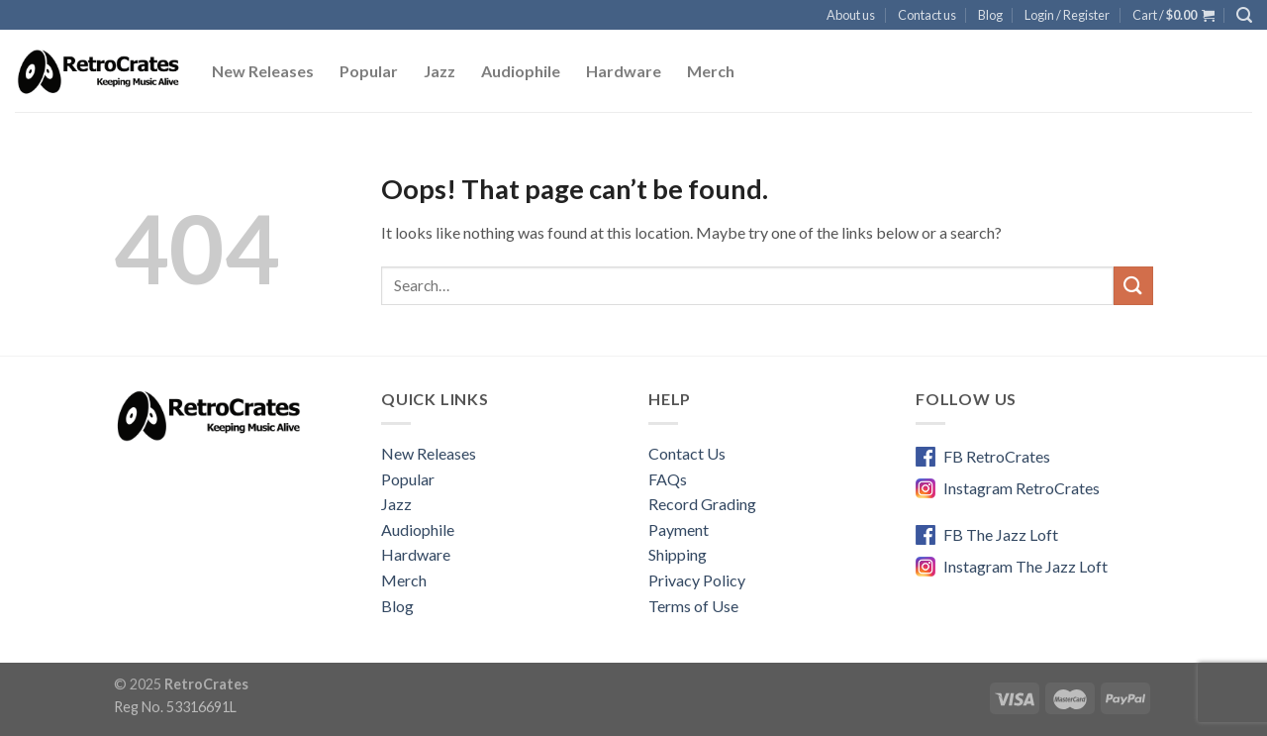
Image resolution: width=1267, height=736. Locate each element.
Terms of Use (693, 605)
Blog (990, 15)
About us (851, 15)
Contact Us (687, 453)
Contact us (927, 15)
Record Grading (702, 503)
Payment (678, 529)
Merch (710, 70)
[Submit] (1133, 285)
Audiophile (520, 70)
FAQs (667, 479)
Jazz (439, 70)
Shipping (677, 554)
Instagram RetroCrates (1021, 487)
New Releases (263, 70)
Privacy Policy (696, 580)
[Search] (1244, 15)
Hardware (623, 70)
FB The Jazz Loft (1000, 534)
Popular (369, 70)
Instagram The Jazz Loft (1025, 566)
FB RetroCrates (996, 456)
